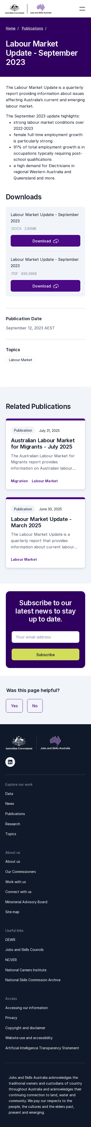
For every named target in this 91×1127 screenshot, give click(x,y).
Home (11, 28)
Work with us (15, 882)
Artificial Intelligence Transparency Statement (42, 1048)
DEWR (10, 940)
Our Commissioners (20, 872)
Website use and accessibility (29, 1038)
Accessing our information (26, 1008)
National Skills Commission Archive (32, 980)
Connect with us (18, 892)
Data (9, 794)
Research (12, 824)
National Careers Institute (25, 970)
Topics (10, 834)
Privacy (11, 1018)
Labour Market (20, 360)
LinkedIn (10, 762)
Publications (32, 28)
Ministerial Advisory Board (26, 902)
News (9, 803)
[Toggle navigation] (82, 9)
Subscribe (45, 654)
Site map (12, 912)
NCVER (11, 960)
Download (42, 241)
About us (12, 861)
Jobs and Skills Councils (24, 950)
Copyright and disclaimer (25, 1028)
